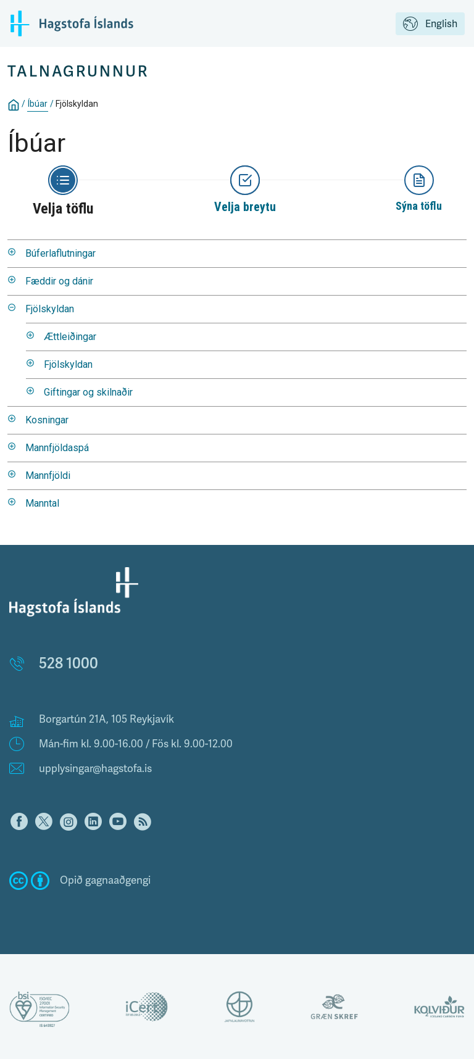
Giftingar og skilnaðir (88, 392)
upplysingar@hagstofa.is (95, 768)
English (430, 25)
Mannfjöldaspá (57, 448)
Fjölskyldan (77, 104)
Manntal (42, 503)
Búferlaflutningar (60, 253)
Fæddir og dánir (59, 281)
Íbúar (38, 104)
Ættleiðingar (70, 337)
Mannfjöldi (47, 475)
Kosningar (47, 420)
